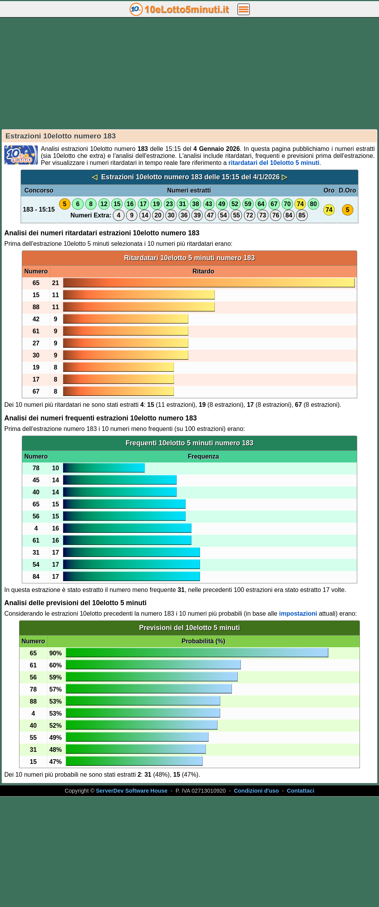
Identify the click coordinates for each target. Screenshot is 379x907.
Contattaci (300, 791)
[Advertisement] (189, 73)
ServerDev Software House (132, 791)
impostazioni (298, 613)
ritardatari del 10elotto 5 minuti (273, 162)
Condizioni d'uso (256, 791)
